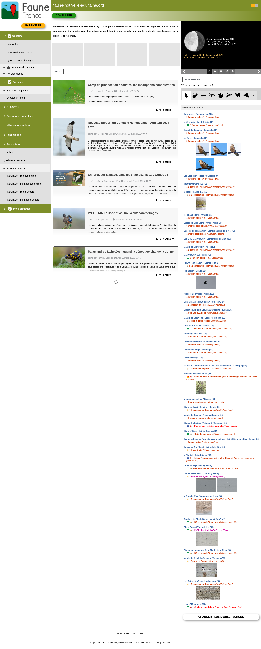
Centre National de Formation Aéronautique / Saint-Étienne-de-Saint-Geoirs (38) (221, 439)
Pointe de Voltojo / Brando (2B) (198, 350)
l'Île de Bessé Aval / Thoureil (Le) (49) (201, 473)
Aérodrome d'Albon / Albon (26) (199, 294)
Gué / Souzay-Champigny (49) (198, 465)
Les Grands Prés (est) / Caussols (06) (201, 176)
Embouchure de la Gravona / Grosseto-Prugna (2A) (208, 310)
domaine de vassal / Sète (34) (198, 374)
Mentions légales (123, 633)
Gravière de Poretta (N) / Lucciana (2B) (202, 342)
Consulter (64, 15)
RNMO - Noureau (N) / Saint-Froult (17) (202, 263)
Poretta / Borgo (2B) (193, 358)
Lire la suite (165, 109)
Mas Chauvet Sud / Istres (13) (198, 255)
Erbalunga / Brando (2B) (195, 334)
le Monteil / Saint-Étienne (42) (198, 455)
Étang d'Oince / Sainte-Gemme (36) (200, 431)
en (256, 5)
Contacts (134, 633)
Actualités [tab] (57, 72)
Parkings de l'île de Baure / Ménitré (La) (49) (204, 519)
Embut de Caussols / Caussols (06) (200, 130)
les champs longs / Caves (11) (198, 215)
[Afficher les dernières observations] (197, 85)
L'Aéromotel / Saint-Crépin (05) (198, 122)
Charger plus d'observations (221, 616)
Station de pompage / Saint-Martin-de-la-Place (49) (207, 550)
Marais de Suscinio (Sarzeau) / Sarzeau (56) (204, 558)
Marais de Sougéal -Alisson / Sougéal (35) (203, 415)
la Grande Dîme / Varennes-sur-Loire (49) (203, 496)
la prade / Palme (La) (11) (195, 192)
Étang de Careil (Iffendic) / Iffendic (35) (202, 407)
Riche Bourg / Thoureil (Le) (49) (199, 527)
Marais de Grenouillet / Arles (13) (199, 247)
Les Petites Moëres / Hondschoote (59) (202, 581)
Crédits (141, 633)
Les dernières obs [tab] (192, 79)
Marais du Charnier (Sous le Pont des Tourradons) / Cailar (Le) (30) (215, 366)
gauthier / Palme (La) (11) (196, 184)
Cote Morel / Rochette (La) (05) (198, 114)
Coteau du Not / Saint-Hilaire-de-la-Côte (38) (204, 447)
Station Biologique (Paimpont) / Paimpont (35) (205, 423)
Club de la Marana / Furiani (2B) (199, 326)
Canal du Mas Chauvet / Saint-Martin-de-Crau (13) (207, 239)
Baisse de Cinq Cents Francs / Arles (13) (203, 223)
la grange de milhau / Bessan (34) (199, 399)
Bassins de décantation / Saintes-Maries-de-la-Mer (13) (210, 231)
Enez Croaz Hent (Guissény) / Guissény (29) (204, 302)
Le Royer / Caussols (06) (195, 138)
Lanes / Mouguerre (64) (195, 604)
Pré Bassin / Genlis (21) (195, 271)
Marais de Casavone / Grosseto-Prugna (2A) (204, 318)
